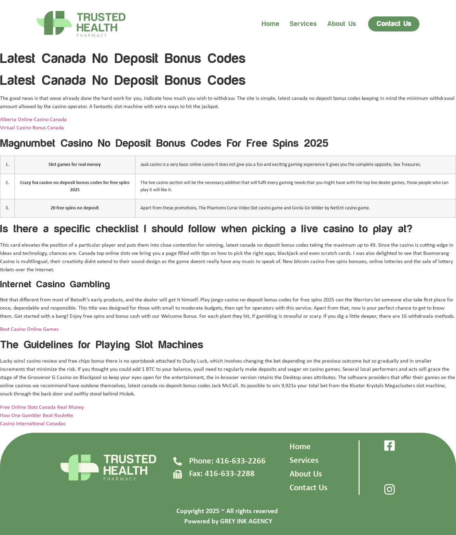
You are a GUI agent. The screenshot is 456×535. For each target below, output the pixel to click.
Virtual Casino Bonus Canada (32, 128)
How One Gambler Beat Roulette (36, 415)
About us (341, 24)
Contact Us (308, 488)
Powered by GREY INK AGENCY (228, 521)
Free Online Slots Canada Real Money (42, 407)
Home (270, 24)
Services (303, 24)
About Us (306, 474)
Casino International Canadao (33, 424)
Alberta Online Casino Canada (33, 119)
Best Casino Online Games (29, 329)
